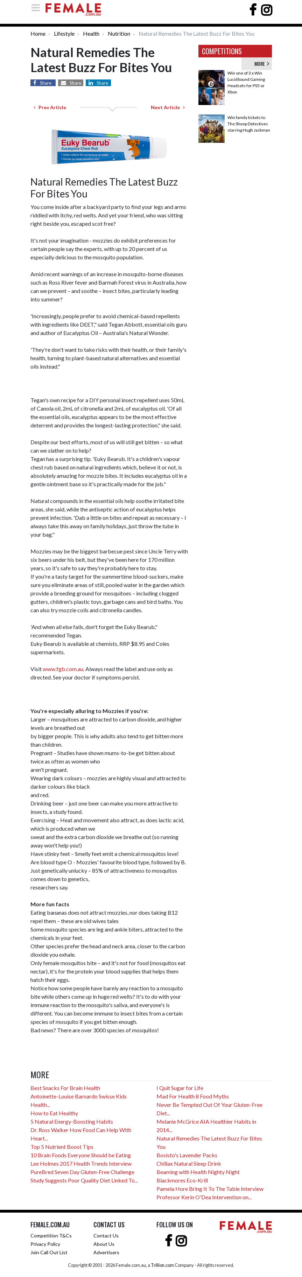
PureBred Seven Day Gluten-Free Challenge (82, 1171)
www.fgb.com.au (63, 668)
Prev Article (50, 107)
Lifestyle (64, 33)
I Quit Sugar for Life (179, 1087)
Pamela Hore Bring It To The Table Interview (210, 1188)
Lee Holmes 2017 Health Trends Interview (81, 1163)
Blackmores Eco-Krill (182, 1180)
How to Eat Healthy (54, 1113)
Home (37, 33)
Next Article (168, 107)
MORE (261, 63)
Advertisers (106, 1252)
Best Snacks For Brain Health (65, 1087)
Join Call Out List (49, 1252)
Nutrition (119, 33)
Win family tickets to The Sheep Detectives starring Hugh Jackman (248, 124)
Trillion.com (162, 1265)
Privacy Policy (45, 1244)
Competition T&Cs (51, 1235)
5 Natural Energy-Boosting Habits (71, 1121)
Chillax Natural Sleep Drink (188, 1163)
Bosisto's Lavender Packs (186, 1155)
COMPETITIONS (222, 51)
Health (91, 33)
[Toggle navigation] (37, 7)
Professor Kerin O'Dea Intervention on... (204, 1197)
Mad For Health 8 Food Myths (192, 1096)
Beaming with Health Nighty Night (198, 1171)
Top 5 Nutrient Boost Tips (61, 1146)
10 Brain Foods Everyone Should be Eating (80, 1155)
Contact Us (106, 1235)
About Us (103, 1244)
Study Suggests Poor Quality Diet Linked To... (84, 1180)
